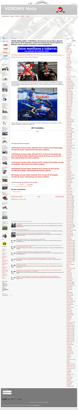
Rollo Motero (4, 274)
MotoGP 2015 (26, 186)
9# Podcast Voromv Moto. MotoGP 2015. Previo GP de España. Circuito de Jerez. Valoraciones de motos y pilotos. (34, 176)
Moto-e (68, 183)
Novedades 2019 (70, 249)
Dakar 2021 (69, 103)
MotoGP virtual (69, 221)
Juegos (68, 155)
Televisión (68, 350)
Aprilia (68, 54)
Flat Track (68, 130)
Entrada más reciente (16, 196)
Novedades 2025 (70, 258)
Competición (69, 82)
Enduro (68, 118)
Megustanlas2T (5, 260)
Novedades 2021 (70, 252)
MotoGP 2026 (69, 218)
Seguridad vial (69, 314)
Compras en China (70, 84)
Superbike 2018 (70, 334)
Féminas (68, 127)
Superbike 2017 (70, 332)
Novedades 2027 (70, 261)
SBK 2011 (68, 310)
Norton (68, 237)
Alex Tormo (69, 51)
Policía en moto (69, 281)
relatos (68, 296)
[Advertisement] (38, 27)
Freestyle (68, 136)
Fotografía (68, 133)
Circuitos (68, 75)
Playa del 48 (4, 256)
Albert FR (4, 278)
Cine (67, 73)
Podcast (30, 186)
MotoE (68, 189)
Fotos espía (69, 134)
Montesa (68, 180)
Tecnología (69, 348)
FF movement (69, 128)
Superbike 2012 (70, 325)
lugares (68, 167)
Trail (67, 354)
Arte (67, 55)
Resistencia (69, 298)
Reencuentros (69, 293)
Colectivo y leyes (70, 76)
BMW (68, 60)
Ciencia (68, 72)
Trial (67, 357)
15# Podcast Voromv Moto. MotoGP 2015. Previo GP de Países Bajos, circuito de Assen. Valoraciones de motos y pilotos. (37, 149)
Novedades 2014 (70, 242)
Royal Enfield (69, 304)
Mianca (3, 254)
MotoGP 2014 (69, 200)
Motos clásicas (69, 224)
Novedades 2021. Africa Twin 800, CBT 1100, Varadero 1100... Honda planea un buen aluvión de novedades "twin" (37, 276)
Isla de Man (69, 154)
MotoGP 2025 (69, 216)
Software (68, 317)
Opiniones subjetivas (70, 264)
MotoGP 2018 (69, 206)
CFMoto (68, 70)
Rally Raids (69, 292)
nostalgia (68, 239)
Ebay (67, 116)
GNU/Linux (68, 140)
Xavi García (69, 383)
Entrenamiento (69, 119)
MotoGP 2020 (69, 209)
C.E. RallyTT (69, 67)
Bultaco (68, 66)
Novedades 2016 (70, 245)
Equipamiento (69, 121)
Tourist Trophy (69, 353)
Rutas (68, 305)
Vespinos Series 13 (70, 366)
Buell (67, 64)
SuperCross (69, 342)
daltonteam (69, 106)
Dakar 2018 (69, 98)
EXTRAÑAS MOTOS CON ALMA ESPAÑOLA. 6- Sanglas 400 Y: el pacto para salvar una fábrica (33, 251)
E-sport (68, 115)
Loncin (68, 163)
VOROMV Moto (20, 8)
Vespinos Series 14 (70, 368)
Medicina (68, 173)
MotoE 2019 (69, 191)
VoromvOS (69, 378)
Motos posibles (69, 227)
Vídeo (68, 369)
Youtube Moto (69, 386)
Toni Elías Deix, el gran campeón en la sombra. (20, 229)
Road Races (69, 299)
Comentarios (6, 393)
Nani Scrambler (5, 270)
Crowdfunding (69, 87)
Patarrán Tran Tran (70, 268)
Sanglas (68, 308)
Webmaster (69, 381)
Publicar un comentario (17, 191)
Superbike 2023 (70, 341)
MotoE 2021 (69, 192)
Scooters (68, 311)
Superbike (68, 323)
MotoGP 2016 (69, 203)
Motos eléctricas (70, 225)
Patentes (68, 269)
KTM (67, 158)
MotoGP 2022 (69, 212)
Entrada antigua (59, 196)
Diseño (68, 112)
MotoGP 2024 (69, 215)
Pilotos (68, 277)
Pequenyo (4, 257)
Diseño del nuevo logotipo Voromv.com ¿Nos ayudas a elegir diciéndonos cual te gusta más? (33, 233)
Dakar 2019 (69, 100)
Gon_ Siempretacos (4, 267)
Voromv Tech (69, 377)
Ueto (3, 259)
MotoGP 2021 (69, 210)
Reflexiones (69, 295)
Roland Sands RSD (70, 301)
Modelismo (69, 179)
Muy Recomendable (70, 230)
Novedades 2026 (70, 259)
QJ (67, 290)
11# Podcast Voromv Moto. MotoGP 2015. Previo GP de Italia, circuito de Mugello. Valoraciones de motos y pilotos (37, 163)
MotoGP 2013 (69, 198)
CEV (67, 69)
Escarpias (4, 262)
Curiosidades (69, 88)
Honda (68, 149)
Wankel (68, 380)
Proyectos (68, 286)
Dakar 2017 (69, 97)
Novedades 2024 (70, 256)
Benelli (68, 58)
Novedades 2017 (70, 246)
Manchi (68, 170)
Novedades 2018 (70, 248)
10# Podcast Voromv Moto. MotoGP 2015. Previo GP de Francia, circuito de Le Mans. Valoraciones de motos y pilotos (35, 169)
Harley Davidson (70, 145)
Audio (68, 57)
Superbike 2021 (70, 338)
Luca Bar (68, 166)
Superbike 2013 (70, 326)
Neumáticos (69, 236)
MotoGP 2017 (69, 204)
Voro (67, 375)
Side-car (68, 316)
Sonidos (68, 319)
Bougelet (68, 63)
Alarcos (68, 48)
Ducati (68, 113)
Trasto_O (68, 356)
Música (68, 228)
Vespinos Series (70, 363)
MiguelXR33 (17, 186)
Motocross (69, 188)
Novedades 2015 (70, 243)
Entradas (5, 391)
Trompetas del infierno (5, 264)
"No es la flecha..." (70, 45)
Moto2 (68, 185)
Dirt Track (68, 109)
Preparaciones (69, 283)
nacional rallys (69, 233)
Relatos (12, 16)
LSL (67, 164)
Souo (67, 320)
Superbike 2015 (70, 329)
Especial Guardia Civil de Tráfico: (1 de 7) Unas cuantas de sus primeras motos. (30, 239)
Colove (68, 78)
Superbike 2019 (70, 335)
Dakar (68, 89)
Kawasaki (68, 157)
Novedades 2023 (70, 255)
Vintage (68, 371)
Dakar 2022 (69, 104)
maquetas (68, 172)
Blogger (47, 402)
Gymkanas (68, 143)
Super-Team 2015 (70, 322)
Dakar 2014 (69, 92)
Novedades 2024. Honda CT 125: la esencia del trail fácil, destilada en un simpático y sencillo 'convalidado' (35, 257)
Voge (68, 372)
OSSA (68, 266)
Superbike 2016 (70, 331)
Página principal (5, 16)
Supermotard (69, 344)
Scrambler (68, 313)
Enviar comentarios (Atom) (21, 199)
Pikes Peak (69, 275)
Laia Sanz (68, 160)
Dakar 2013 (69, 91)
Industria (68, 152)
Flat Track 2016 (69, 131)
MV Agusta (69, 231)
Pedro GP (4, 268)
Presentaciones (69, 284)
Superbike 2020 (70, 337)
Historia (68, 146)
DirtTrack (68, 110)
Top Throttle (69, 351)
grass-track (69, 142)
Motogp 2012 (69, 197)
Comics (68, 79)
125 (67, 46)
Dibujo (68, 107)
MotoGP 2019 (69, 207)
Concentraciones (70, 85)
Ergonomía (69, 122)
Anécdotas (69, 52)
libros (68, 161)
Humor (68, 151)
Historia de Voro (70, 148)
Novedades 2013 (70, 240)
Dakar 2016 (69, 95)
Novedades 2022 (70, 253)
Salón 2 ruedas (69, 307)
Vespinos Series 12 (70, 365)
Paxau (3, 251)
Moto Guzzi (69, 182)
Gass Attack (4, 253)
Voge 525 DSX (69, 374)
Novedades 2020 (70, 251)
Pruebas (68, 287)
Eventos (68, 125)
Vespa (68, 362)
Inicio (39, 196)
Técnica (17, 16)
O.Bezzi (68, 262)
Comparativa (69, 81)
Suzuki (68, 345)
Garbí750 (68, 137)
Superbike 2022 (70, 339)
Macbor (68, 169)
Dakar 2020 (69, 101)
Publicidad (68, 289)
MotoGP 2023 (69, 213)
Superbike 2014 (70, 328)
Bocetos (22, 16)
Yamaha (68, 384)
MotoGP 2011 (69, 195)
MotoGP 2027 (69, 219)
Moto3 (68, 186)
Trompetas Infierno (70, 359)
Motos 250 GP (69, 222)
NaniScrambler (69, 234)
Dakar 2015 (69, 94)
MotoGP (21, 186)
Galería (27, 16)
